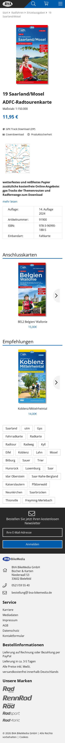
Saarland (11, 428)
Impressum (10, 620)
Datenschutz (11, 631)
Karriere (8, 610)
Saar (51, 468)
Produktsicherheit (39, 134)
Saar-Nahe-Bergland (45, 476)
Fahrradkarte (14, 436)
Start (6, 12)
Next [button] (56, 296)
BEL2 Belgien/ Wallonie (32, 322)
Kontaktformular (13, 636)
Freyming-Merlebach (38, 500)
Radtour (11, 444)
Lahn (39, 452)
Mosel (54, 452)
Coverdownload (13, 134)
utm (27, 428)
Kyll (43, 444)
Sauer (26, 460)
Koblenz (23, 452)
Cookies (23, 737)
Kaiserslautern (15, 484)
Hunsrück (12, 468)
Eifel (8, 452)
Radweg (29, 444)
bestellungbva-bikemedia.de (32, 592)
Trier (40, 460)
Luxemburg (32, 468)
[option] (18, 158)
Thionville (12, 500)
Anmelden (32, 544)
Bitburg (10, 460)
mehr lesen (10, 201)
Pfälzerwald (39, 484)
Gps (39, 428)
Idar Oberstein (15, 476)
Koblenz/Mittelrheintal (32, 409)
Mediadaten (10, 615)
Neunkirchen (14, 492)
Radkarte (36, 436)
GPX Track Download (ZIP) (19, 129)
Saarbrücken (38, 492)
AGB (5, 625)
